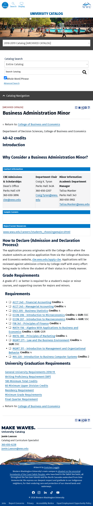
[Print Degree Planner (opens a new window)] (76, 107)
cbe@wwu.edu (12, 199)
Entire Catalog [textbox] (14, 64)
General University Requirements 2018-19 (30, 372)
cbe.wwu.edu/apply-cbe (46, 259)
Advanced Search (11, 83)
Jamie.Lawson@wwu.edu (14, 448)
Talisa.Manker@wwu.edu (74, 204)
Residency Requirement (19, 390)
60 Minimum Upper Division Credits (26, 385)
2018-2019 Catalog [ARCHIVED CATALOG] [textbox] (27, 43)
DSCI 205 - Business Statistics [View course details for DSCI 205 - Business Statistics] (30, 310)
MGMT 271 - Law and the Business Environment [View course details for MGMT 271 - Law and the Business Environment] (41, 340)
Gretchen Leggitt (51, 467)
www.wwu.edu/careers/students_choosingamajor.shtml (36, 232)
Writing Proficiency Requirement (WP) (28, 376)
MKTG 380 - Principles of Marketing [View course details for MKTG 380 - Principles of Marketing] (34, 335)
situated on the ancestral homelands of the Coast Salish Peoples (45, 473)
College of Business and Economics (39, 124)
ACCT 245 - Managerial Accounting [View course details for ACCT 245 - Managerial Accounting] (33, 306)
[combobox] (46, 43)
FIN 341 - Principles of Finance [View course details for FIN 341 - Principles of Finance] (31, 323)
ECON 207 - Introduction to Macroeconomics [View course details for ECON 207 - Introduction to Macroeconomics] (39, 319)
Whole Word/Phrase (18, 78)
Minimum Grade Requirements (23, 394)
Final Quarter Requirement (21, 399)
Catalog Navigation (18, 95)
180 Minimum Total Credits (21, 381)
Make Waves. (18, 427)
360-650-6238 (8, 444)
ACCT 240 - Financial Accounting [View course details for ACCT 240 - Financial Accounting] (32, 302)
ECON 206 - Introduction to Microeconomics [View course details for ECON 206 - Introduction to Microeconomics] (39, 314)
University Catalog (46, 14)
